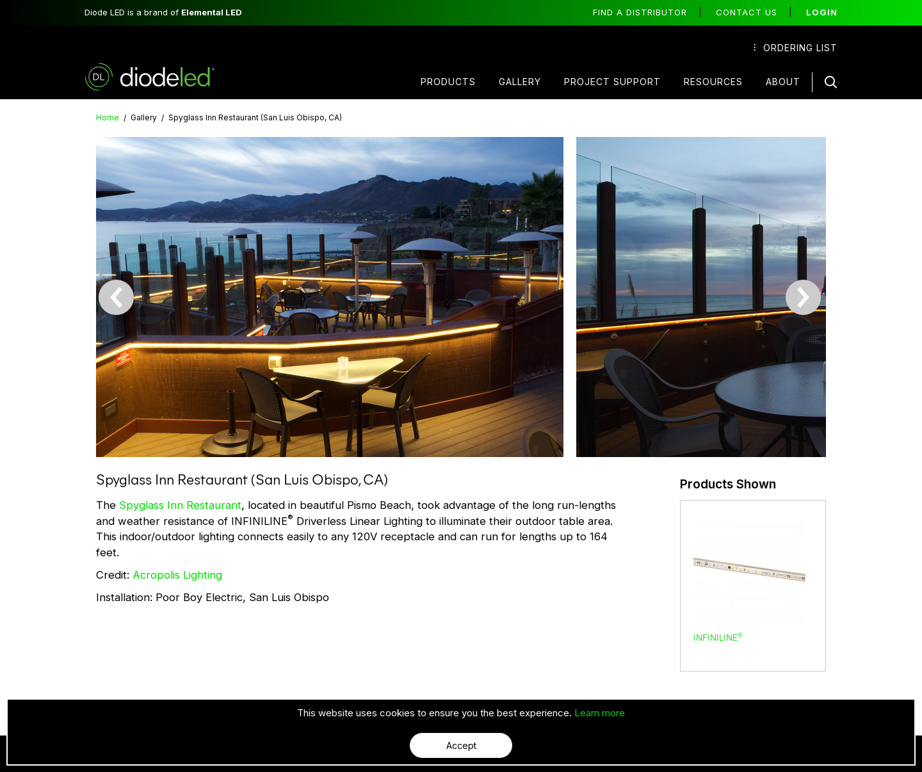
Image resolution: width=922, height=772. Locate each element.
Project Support (612, 81)
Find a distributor (640, 12)
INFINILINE (718, 636)
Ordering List (795, 47)
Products (448, 81)
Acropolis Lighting (179, 574)
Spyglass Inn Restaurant (180, 504)
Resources (713, 81)
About (783, 81)
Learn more (599, 713)
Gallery (520, 81)
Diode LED (161, 77)
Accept (461, 745)
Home (107, 117)
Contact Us (746, 12)
